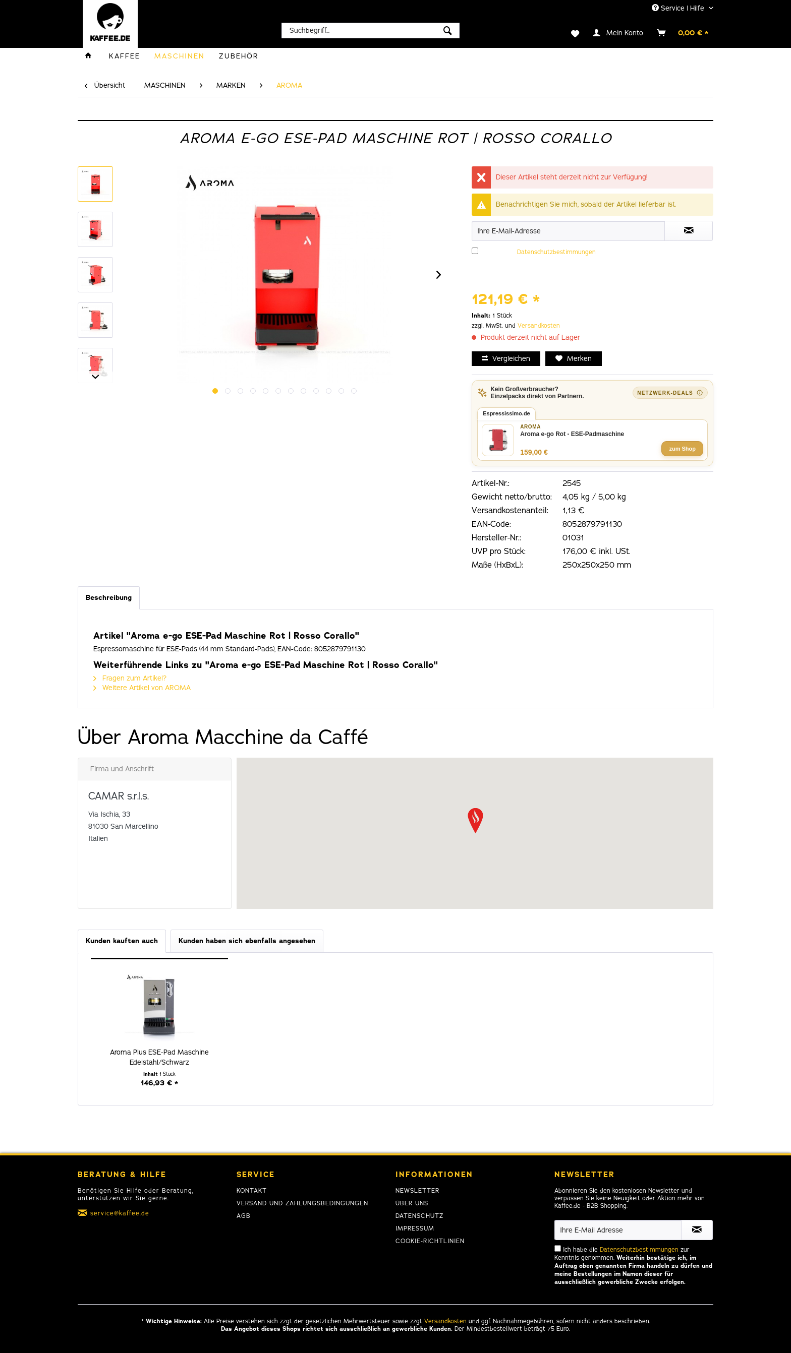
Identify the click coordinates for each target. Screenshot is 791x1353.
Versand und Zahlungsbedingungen (302, 1203)
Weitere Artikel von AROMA (142, 688)
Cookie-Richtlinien (430, 1241)
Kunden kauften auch (122, 941)
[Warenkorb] (683, 33)
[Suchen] (448, 30)
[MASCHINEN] (179, 56)
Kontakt (252, 1191)
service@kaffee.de (119, 1213)
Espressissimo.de (506, 413)
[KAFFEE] (124, 56)
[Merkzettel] (568, 33)
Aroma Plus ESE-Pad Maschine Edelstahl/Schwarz (159, 1057)
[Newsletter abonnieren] (697, 1230)
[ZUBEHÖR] (239, 56)
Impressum (415, 1228)
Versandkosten (539, 326)
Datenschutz (419, 1216)
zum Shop (682, 449)
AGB (244, 1216)
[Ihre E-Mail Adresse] (618, 1230)
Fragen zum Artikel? (129, 678)
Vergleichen (506, 358)
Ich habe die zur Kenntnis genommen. (588, 264)
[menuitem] (370, 30)
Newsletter (417, 1191)
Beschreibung (109, 597)
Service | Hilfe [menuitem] (679, 8)
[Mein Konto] (618, 33)
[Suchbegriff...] (370, 30)
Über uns (412, 1203)
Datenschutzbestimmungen (556, 252)
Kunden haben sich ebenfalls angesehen (247, 941)
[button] (475, 820)
